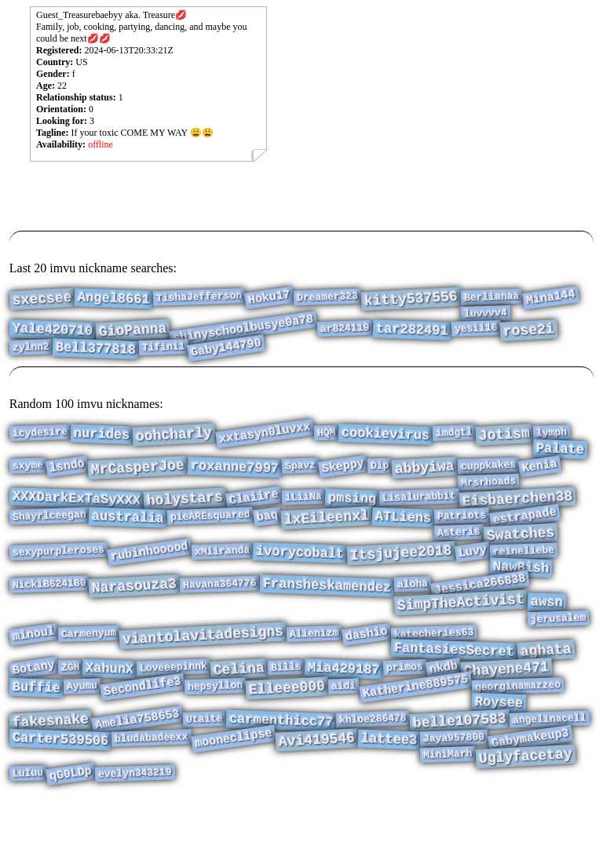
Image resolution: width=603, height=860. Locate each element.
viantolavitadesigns (202, 669)
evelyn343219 (135, 829)
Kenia (539, 473)
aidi (343, 727)
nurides (102, 436)
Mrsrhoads (489, 491)
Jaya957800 (454, 789)
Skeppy (343, 472)
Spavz (300, 472)
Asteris (459, 549)
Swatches (520, 552)
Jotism (504, 435)
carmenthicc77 (280, 769)
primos (404, 706)
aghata (546, 686)
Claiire (254, 509)
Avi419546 (316, 790)
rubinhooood (149, 572)
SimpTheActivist (461, 630)
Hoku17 (269, 298)
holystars (184, 510)
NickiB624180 (49, 609)
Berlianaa (492, 298)
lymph (552, 433)
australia (128, 532)
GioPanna (132, 337)
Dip (380, 472)
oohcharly (174, 436)
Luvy (473, 572)
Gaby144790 (226, 357)
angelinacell (550, 766)
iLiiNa (303, 508)
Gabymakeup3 (530, 789)
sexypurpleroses (58, 571)
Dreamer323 (328, 298)
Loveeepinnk (173, 706)
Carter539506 (60, 790)
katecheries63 (433, 667)
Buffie (36, 730)
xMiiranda (222, 571)
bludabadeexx (151, 788)
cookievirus (386, 435)
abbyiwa (425, 475)
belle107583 (460, 769)
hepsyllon (215, 728)
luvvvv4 (485, 317)
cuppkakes (489, 472)
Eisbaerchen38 (517, 510)
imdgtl (454, 434)
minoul (34, 667)
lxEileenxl (326, 533)
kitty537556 (411, 300)
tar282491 (411, 336)
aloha (413, 609)
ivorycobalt (300, 573)
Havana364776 (220, 609)
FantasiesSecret (453, 686)
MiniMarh (448, 807)
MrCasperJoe (137, 474)
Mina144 (550, 299)
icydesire (40, 434)
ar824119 (345, 334)
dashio (366, 667)
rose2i (528, 336)
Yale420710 (52, 336)
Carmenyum (88, 667)
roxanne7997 (234, 474)
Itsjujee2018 (401, 574)
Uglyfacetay (525, 810)
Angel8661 (114, 300)
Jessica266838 (480, 610)
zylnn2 (30, 356)
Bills (286, 705)
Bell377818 (95, 358)
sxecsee (42, 301)
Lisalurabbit (419, 508)
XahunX (110, 708)
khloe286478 (373, 767)
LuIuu (27, 829)
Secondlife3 (142, 729)
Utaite (204, 766)
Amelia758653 (137, 768)
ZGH (69, 706)
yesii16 (475, 334)
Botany (34, 706)
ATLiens (403, 532)
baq (267, 531)
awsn (547, 630)
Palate (559, 453)
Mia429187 (344, 708)
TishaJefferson (199, 298)
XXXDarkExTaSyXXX (76, 510)
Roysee (498, 747)
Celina (239, 708)
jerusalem (559, 650)
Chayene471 (506, 708)
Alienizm (314, 667)
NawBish (520, 590)
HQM (325, 434)
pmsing (352, 510)
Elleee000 (287, 730)
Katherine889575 (415, 729)
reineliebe (524, 571)
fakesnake (50, 768)
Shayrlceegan (49, 530)
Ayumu (82, 727)
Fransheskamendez (327, 611)
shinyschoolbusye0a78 (244, 335)
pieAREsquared (210, 530)
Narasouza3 (134, 612)
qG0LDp (71, 829)
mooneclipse (233, 789)
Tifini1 (163, 356)
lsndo (67, 473)
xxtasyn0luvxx (265, 435)
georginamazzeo (517, 728)
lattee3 (389, 790)
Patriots (462, 530)
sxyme (27, 472)
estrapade (524, 531)
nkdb (443, 707)
